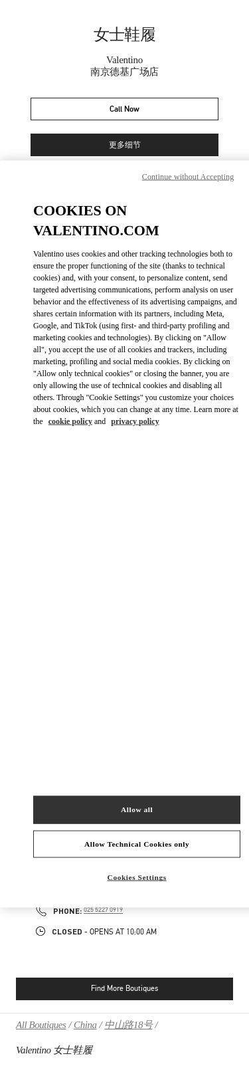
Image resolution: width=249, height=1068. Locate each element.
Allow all (137, 809)
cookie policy (70, 421)
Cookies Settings (137, 877)
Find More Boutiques (124, 988)
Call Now (124, 109)
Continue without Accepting (188, 176)
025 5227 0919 (103, 910)
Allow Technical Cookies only (136, 843)
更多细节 (125, 145)
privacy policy (135, 421)
